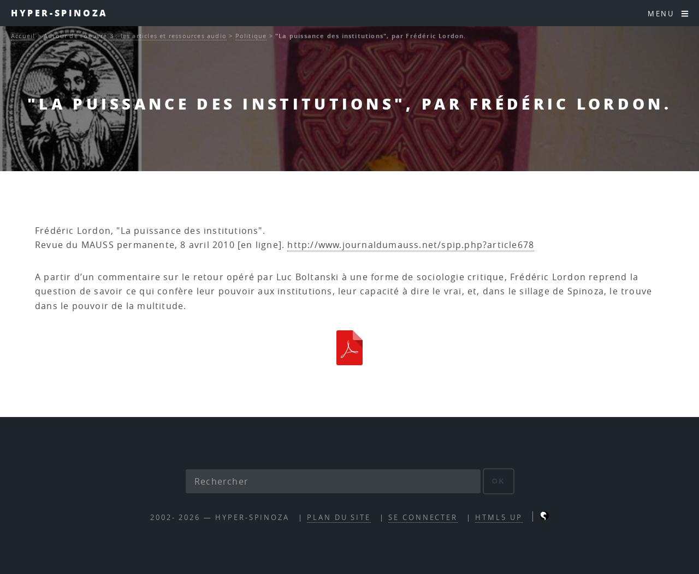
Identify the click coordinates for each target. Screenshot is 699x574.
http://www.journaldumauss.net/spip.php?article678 (410, 245)
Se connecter (423, 517)
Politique (251, 36)
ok (499, 481)
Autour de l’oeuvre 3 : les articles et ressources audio (135, 36)
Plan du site (339, 517)
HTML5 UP (498, 517)
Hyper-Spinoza (59, 13)
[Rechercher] (333, 481)
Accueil (23, 36)
